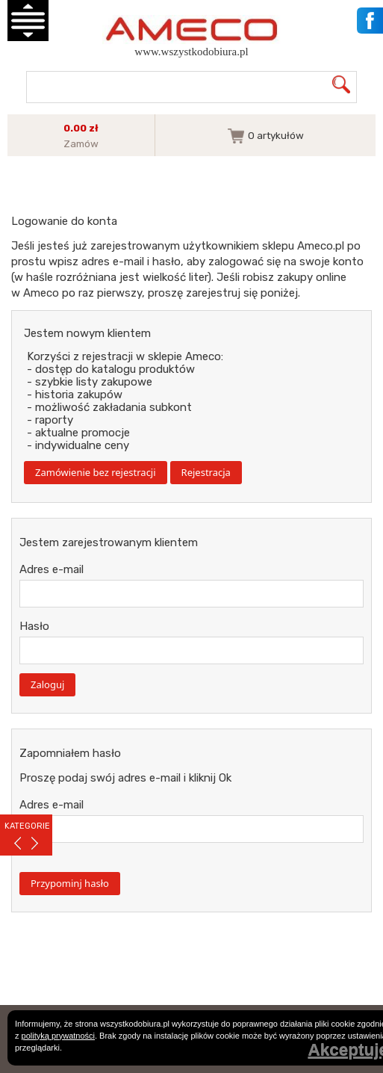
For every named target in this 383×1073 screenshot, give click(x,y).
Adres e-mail (51, 569)
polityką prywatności (58, 1035)
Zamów (81, 143)
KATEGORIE (27, 826)
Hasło (34, 626)
